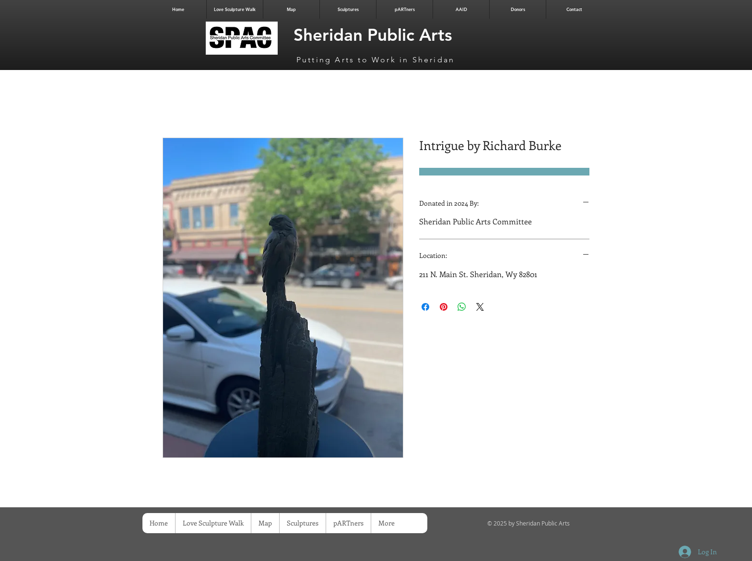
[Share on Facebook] (425, 307)
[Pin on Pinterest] (443, 307)
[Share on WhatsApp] (462, 307)
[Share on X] (480, 307)
